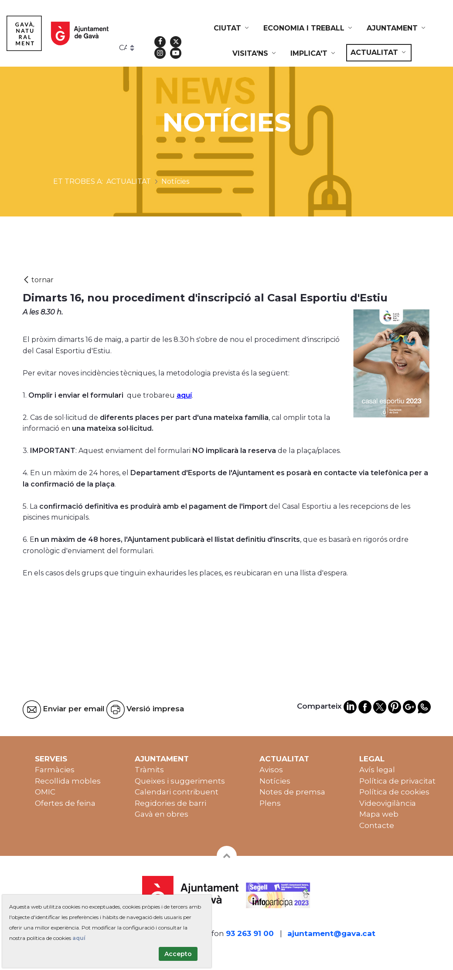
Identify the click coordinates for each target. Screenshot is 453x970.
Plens (270, 803)
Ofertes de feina (65, 803)
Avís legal (377, 769)
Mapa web (379, 814)
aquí (184, 395)
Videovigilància (387, 803)
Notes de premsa (292, 791)
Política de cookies (394, 791)
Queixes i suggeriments (180, 781)
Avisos (271, 769)
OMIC (45, 791)
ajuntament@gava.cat (331, 933)
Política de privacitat (397, 781)
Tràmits (149, 769)
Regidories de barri (170, 803)
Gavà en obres (161, 814)
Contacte (376, 825)
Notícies (274, 781)
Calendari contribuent (176, 791)
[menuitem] (232, 28)
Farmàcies (55, 769)
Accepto (178, 954)
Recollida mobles (68, 781)
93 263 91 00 (250, 933)
